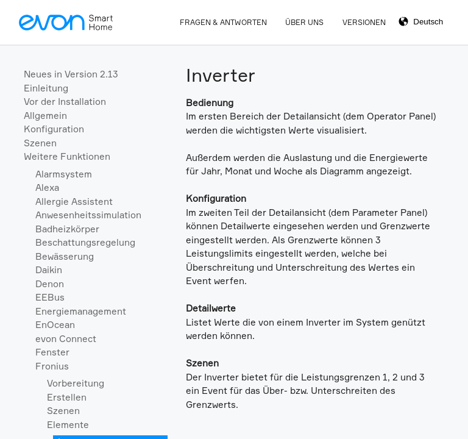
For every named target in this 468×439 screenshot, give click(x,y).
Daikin (48, 270)
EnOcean (55, 324)
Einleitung (46, 88)
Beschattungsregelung (85, 242)
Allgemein (45, 115)
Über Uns (304, 22)
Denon (49, 284)
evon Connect (65, 338)
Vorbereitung (75, 383)
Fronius (52, 366)
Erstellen (67, 397)
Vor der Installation (65, 101)
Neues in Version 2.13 (71, 74)
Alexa (47, 187)
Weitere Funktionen (67, 156)
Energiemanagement (80, 311)
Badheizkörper (67, 229)
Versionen (364, 22)
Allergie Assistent (74, 201)
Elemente (68, 424)
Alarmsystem (63, 174)
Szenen (40, 143)
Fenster (52, 352)
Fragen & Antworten (223, 22)
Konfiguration (54, 129)
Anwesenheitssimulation (88, 215)
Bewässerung (64, 256)
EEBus (50, 297)
